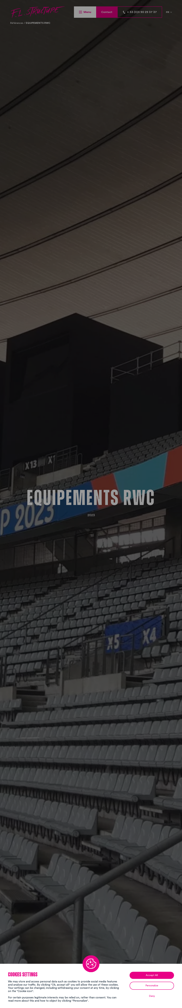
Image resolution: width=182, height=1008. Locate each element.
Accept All (152, 975)
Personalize (151, 985)
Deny (152, 996)
